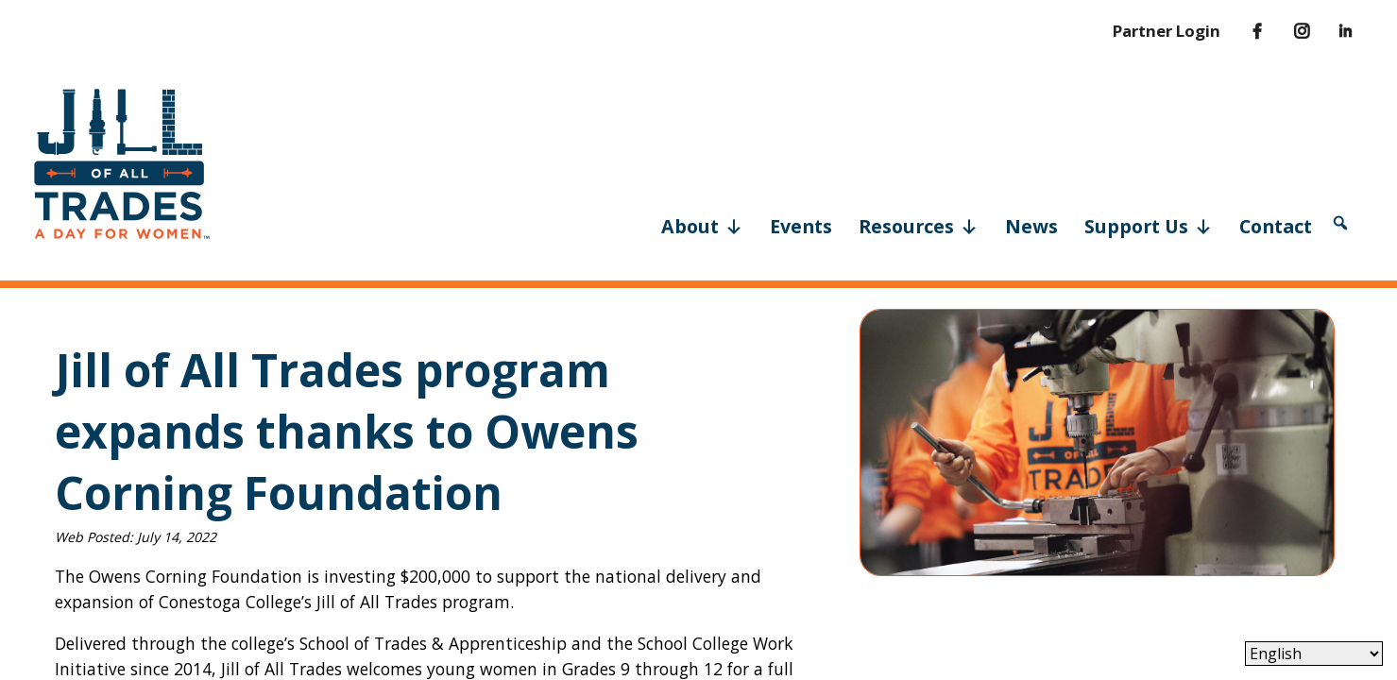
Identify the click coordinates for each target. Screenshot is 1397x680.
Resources (919, 224)
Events (801, 226)
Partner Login (1166, 31)
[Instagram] (1288, 31)
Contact (1275, 226)
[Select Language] (1314, 653)
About (702, 224)
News (1031, 226)
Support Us (1148, 224)
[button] (1340, 223)
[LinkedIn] (1332, 31)
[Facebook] (1243, 31)
